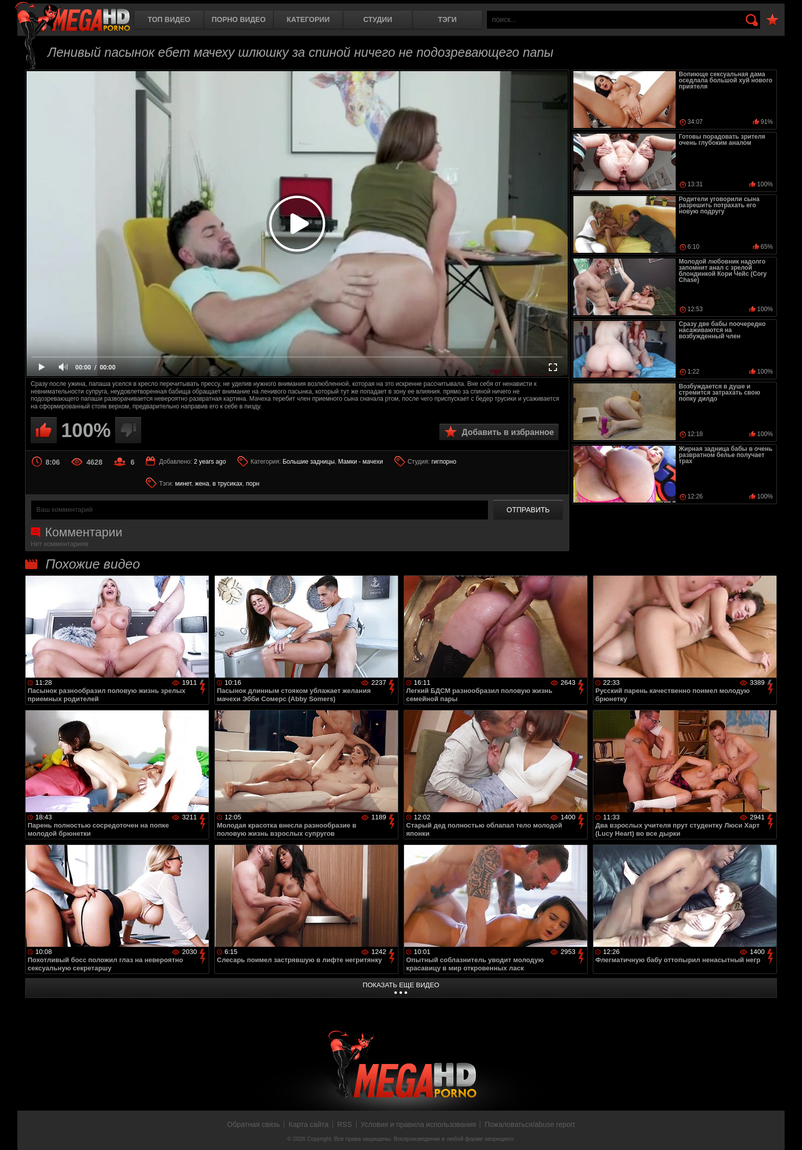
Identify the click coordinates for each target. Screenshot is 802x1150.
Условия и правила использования (418, 1124)
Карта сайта (308, 1124)
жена (202, 483)
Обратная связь (253, 1124)
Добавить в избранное (508, 432)
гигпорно (443, 461)
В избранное (772, 20)
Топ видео (169, 19)
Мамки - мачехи (360, 461)
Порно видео (239, 19)
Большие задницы (308, 461)
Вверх (786, 1131)
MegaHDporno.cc (72, 18)
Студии (377, 19)
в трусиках (228, 483)
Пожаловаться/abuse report (529, 1124)
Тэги (447, 19)
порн (252, 483)
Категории (308, 19)
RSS (344, 1124)
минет (183, 483)
